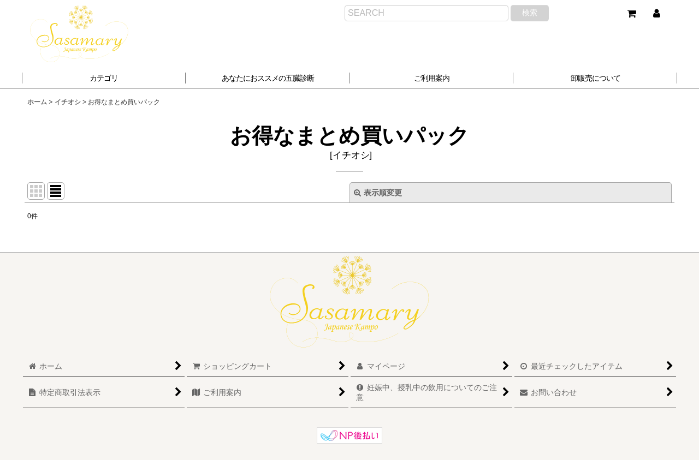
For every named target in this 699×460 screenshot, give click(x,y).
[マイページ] (656, 13)
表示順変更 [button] (378, 192)
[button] (268, 78)
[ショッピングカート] (631, 13)
